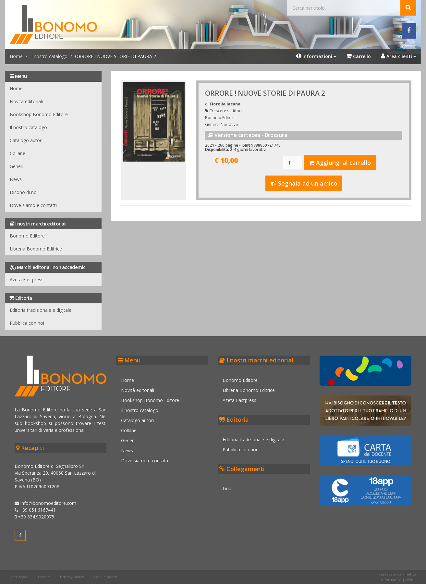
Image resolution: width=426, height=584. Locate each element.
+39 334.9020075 (34, 517)
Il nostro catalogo (48, 56)
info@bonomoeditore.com (45, 503)
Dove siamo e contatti (33, 205)
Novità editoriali (26, 101)
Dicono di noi (24, 192)
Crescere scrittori (225, 110)
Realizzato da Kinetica (397, 574)
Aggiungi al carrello (340, 162)
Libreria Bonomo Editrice (36, 249)
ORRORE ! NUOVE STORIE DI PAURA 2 (265, 93)
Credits (44, 576)
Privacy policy (72, 576)
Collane (17, 153)
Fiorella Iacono (225, 103)
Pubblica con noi (27, 323)
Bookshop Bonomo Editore (39, 114)
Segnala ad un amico (304, 183)
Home (16, 56)
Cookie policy (105, 576)
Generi (16, 166)
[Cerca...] (344, 8)
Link (227, 488)
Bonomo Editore (27, 236)
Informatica (391, 579)
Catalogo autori (26, 140)
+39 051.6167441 (35, 510)
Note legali (19, 576)
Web (409, 579)
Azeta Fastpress (26, 279)
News (16, 179)
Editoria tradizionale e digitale (40, 310)
